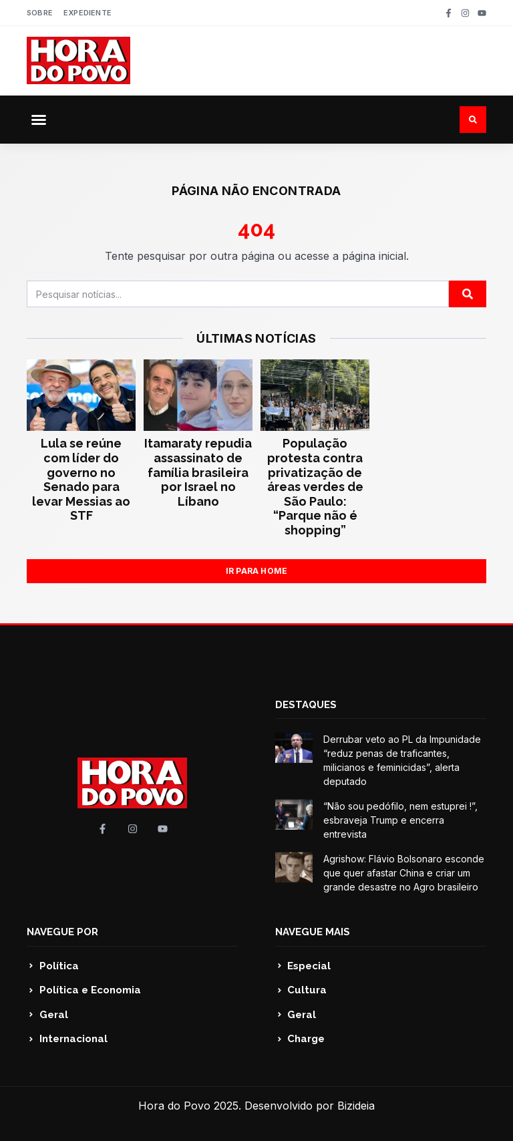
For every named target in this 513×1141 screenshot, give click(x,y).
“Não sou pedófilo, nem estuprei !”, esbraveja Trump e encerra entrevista (400, 820)
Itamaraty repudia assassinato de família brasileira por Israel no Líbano (198, 472)
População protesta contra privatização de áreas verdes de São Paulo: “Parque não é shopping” (315, 486)
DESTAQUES (306, 705)
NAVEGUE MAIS (312, 932)
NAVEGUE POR (62, 932)
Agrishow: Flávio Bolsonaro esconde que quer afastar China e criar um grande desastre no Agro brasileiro (403, 872)
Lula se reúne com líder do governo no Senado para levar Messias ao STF (81, 479)
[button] (39, 120)
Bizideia (356, 1105)
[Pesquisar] (467, 294)
